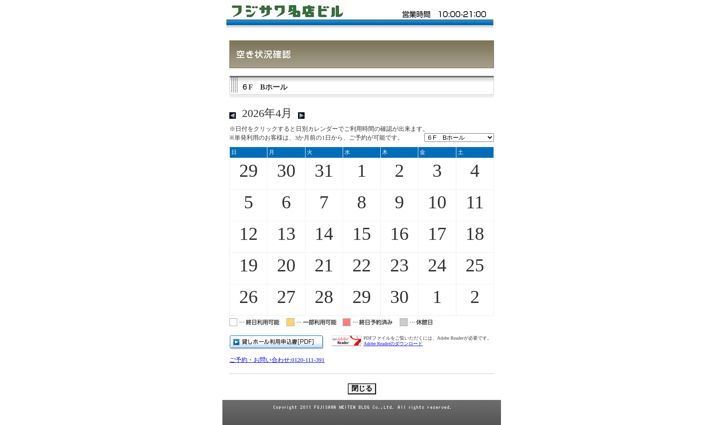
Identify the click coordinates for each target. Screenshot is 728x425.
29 (248, 170)
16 (399, 233)
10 (437, 202)
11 (475, 202)
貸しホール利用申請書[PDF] (276, 342)
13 (286, 233)
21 (324, 265)
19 (248, 265)
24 (437, 265)
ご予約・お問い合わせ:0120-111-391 (277, 360)
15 (361, 233)
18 (475, 233)
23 (399, 265)
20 (286, 265)
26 (248, 296)
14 (324, 233)
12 (248, 233)
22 (361, 265)
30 (286, 170)
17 (437, 233)
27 (286, 296)
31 (324, 170)
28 (324, 296)
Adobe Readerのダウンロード (393, 343)
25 (475, 265)
